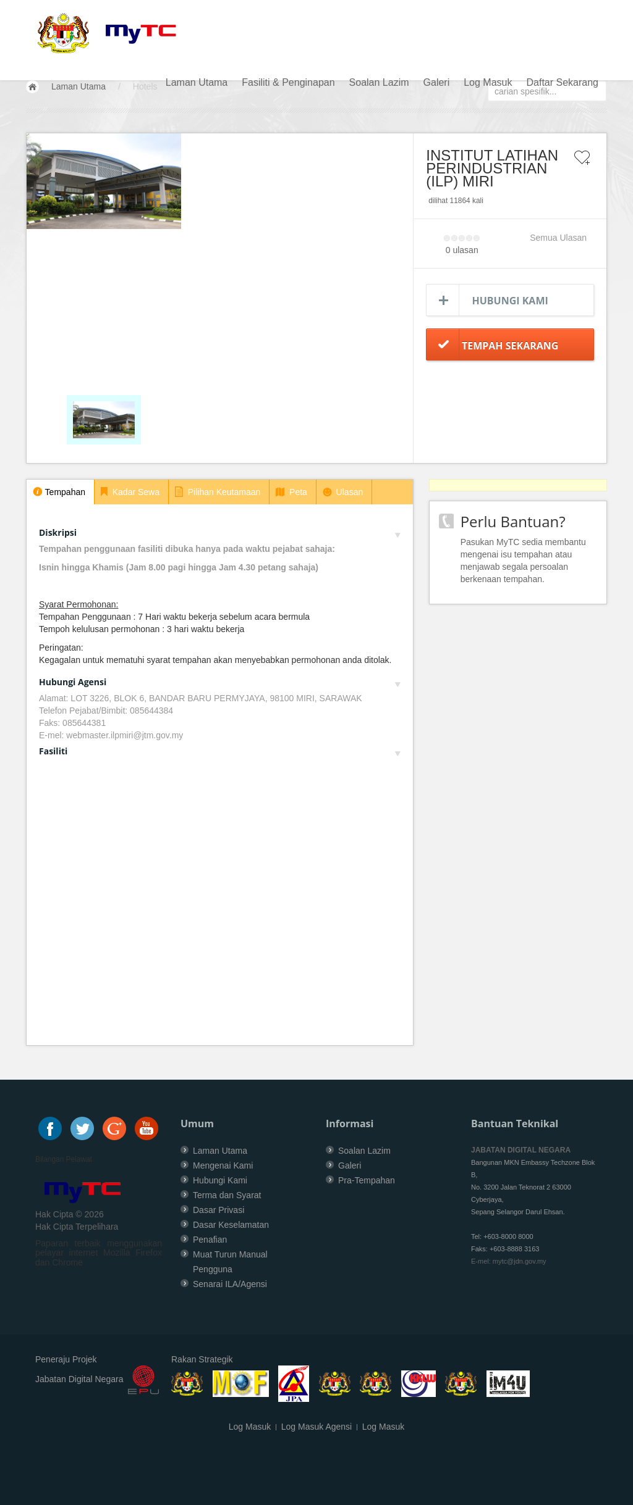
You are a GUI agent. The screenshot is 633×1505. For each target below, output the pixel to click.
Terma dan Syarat (227, 1195)
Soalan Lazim (379, 82)
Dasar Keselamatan (231, 1225)
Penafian (210, 1239)
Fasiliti (220, 751)
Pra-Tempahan (366, 1180)
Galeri (436, 82)
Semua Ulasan (558, 238)
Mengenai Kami (223, 1165)
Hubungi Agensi (220, 682)
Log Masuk (488, 82)
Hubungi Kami (510, 300)
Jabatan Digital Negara (79, 1379)
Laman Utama (197, 82)
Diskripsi (220, 532)
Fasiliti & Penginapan (288, 82)
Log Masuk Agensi (316, 1427)
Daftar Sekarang (562, 82)
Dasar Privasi (218, 1210)
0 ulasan (462, 250)
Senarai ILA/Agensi (230, 1284)
